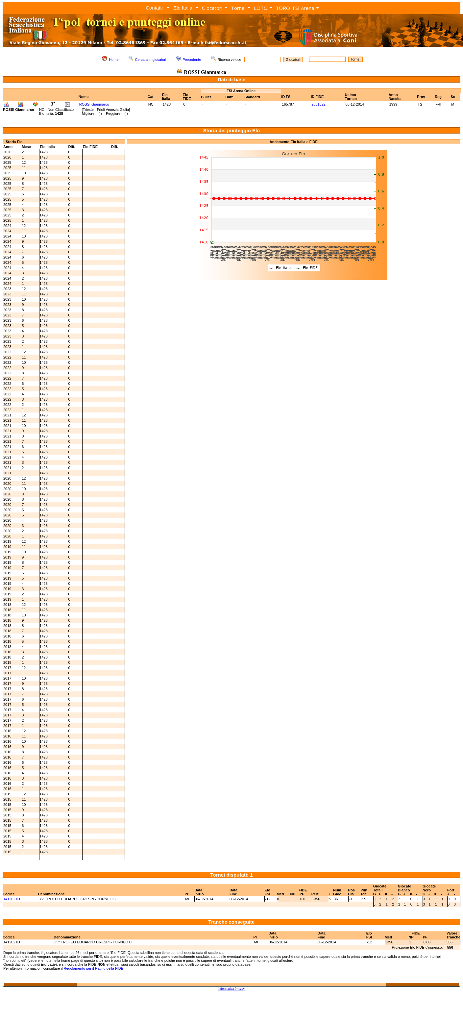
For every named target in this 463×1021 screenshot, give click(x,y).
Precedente (192, 60)
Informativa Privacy (231, 988)
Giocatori (212, 8)
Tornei (238, 8)
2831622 (318, 104)
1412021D (11, 899)
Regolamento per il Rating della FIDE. (93, 968)
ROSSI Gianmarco (94, 104)
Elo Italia (182, 8)
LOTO (261, 8)
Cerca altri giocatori (150, 60)
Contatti (154, 8)
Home (113, 60)
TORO (283, 8)
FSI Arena (303, 8)
